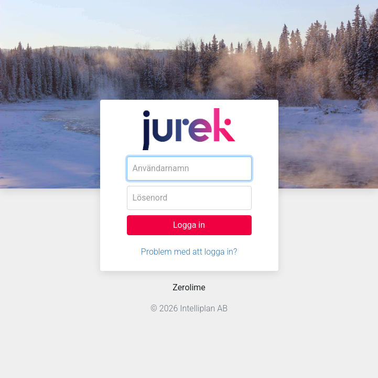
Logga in (189, 225)
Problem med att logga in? (189, 252)
